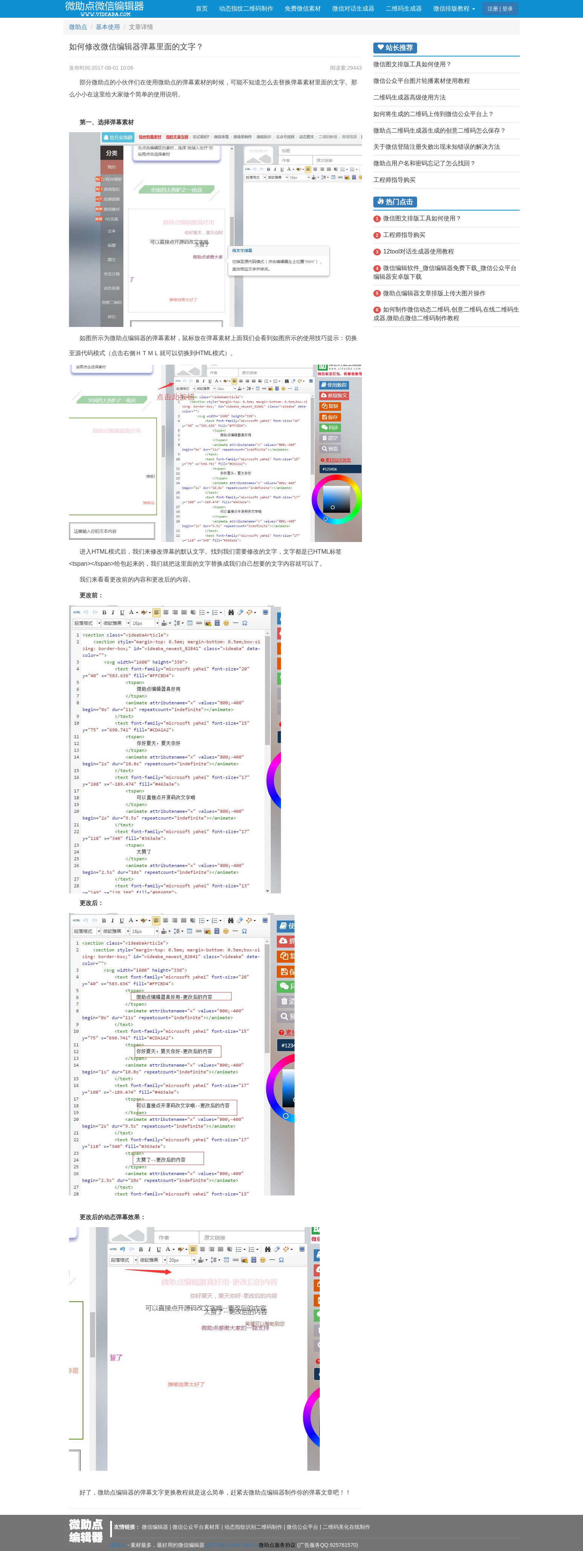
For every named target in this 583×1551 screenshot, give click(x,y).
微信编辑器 (155, 1527)
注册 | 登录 (500, 9)
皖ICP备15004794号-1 (232, 1545)
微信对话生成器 (353, 8)
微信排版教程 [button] (454, 8)
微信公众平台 (302, 1527)
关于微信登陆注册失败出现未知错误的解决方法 (436, 146)
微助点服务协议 (277, 1545)
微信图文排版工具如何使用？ (412, 64)
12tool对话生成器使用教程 (413, 251)
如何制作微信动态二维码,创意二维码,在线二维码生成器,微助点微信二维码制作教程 (446, 313)
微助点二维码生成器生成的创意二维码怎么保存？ (439, 130)
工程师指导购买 (394, 180)
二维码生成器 (404, 8)
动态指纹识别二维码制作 (253, 1527)
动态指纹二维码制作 (246, 8)
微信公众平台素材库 (196, 1527)
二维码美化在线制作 (346, 1527)
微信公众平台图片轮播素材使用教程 (421, 81)
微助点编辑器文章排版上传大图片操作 (429, 293)
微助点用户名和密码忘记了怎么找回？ (424, 163)
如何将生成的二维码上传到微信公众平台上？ (433, 114)
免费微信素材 (303, 8)
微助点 (78, 27)
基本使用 (108, 27)
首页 (202, 8)
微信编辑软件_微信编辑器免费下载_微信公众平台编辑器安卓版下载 (445, 272)
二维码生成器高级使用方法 (409, 97)
